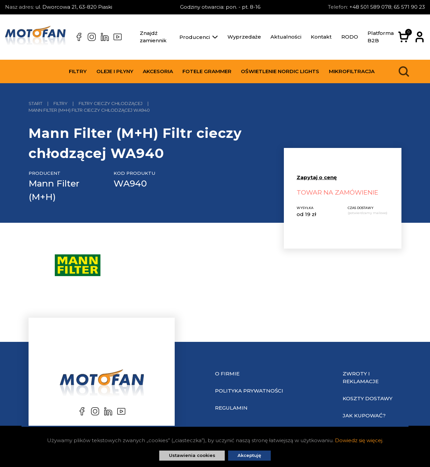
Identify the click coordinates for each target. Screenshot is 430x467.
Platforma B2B (381, 37)
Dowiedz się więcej (358, 440)
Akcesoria (158, 71)
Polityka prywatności (249, 390)
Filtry (78, 71)
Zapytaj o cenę (317, 177)
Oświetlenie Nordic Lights (280, 71)
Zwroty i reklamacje (361, 377)
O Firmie (227, 373)
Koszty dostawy (367, 398)
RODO (349, 37)
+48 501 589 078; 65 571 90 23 (387, 7)
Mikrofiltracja (352, 71)
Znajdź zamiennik (153, 37)
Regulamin (231, 408)
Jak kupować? (364, 415)
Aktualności (285, 37)
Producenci (198, 37)
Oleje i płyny (114, 71)
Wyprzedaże (244, 37)
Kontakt (321, 37)
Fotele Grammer (206, 71)
